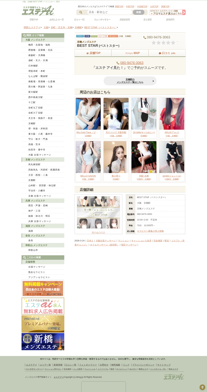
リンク (126, 365)
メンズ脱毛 (77, 369)
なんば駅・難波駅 (38, 76)
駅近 (167, 240)
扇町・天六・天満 (38, 60)
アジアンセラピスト (39, 277)
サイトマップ (164, 365)
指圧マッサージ (129, 244)
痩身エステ (143, 369)
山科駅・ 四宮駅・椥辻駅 (42, 185)
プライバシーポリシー (143, 365)
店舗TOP (93, 53)
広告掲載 (169, 20)
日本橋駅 (33, 65)
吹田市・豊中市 (36, 149)
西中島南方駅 (35, 97)
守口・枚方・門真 (38, 139)
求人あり (113, 36)
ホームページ (98, 231)
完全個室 (157, 240)
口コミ (167, 53)
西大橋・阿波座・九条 (40, 86)
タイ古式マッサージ (34, 369)
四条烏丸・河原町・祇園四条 (44, 169)
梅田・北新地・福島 (39, 45)
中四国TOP (142, 6)
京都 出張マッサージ (39, 196)
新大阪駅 (33, 92)
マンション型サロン (53, 369)
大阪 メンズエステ (35, 39)
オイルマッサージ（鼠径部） (104, 244)
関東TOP (165, 6)
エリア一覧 (45, 365)
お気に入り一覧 (55, 20)
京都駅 (32, 180)
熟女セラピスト (36, 272)
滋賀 (30, 231)
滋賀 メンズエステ (35, 225)
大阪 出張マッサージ (39, 155)
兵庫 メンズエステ (35, 200)
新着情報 (58, 365)
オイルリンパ (122, 369)
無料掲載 (115, 365)
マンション (123, 240)
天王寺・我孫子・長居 (40, 118)
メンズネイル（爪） (158, 369)
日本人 (90, 240)
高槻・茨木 (34, 144)
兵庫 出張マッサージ (39, 221)
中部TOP (130, 6)
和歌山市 (33, 250)
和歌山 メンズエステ (36, 245)
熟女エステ (173, 369)
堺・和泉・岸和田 (38, 128)
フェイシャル (90, 369)
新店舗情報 (123, 20)
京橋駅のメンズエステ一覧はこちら (130, 80)
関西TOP (119, 6)
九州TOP (154, 6)
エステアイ (31, 365)
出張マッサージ (36, 267)
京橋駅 (32, 123)
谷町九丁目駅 (35, 107)
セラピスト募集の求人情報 (150, 231)
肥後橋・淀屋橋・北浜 (40, 50)
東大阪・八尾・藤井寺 (40, 134)
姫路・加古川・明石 (39, 216)
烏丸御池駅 (34, 164)
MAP (130, 53)
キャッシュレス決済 (141, 240)
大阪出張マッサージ (106, 240)
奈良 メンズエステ (35, 235)
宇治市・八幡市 (36, 190)
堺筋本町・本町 (36, 71)
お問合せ (104, 365)
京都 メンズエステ (35, 159)
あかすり (133, 369)
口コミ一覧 (78, 20)
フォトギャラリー (101, 20)
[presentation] (103, 387)
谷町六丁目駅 (35, 113)
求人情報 (146, 20)
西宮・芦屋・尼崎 (38, 205)
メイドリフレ (103, 369)
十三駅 (32, 102)
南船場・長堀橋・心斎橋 (41, 81)
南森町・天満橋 (36, 55)
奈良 (30, 240)
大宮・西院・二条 (38, 175)
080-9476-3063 (131, 63)
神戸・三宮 (34, 211)
